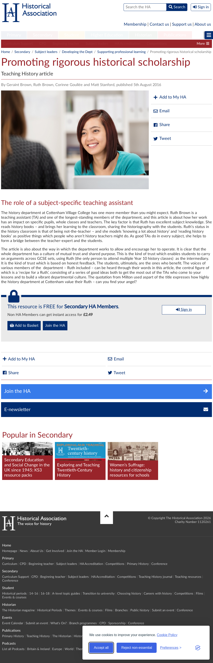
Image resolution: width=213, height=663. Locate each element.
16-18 (45, 593)
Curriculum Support (18, 43)
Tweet (162, 138)
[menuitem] (14, 35)
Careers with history (158, 593)
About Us (36, 551)
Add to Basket (24, 325)
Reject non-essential (136, 647)
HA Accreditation (127, 43)
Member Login (95, 551)
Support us (182, 24)
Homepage (9, 551)
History (79, 636)
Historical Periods (49, 610)
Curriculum (9, 564)
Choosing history (129, 593)
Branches (121, 610)
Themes (70, 610)
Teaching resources (188, 576)
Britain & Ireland (38, 649)
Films (199, 593)
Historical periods (14, 593)
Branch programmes (83, 623)
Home (5, 52)
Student (71, 35)
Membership (135, 24)
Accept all (101, 647)
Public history (139, 610)
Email (161, 111)
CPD (42, 43)
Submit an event (163, 610)
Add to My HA (169, 97)
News (24, 551)
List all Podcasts (13, 649)
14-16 (33, 593)
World (69, 649)
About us (203, 24)
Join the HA (55, 326)
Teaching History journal (155, 576)
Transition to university (99, 593)
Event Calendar (12, 623)
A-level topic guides (66, 593)
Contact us (159, 24)
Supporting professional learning (121, 52)
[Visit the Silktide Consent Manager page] (198, 648)
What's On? (58, 623)
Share (161, 125)
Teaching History (38, 636)
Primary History (138, 564)
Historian (143, 35)
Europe (57, 649)
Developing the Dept (77, 52)
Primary (14, 35)
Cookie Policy (167, 635)
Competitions (157, 43)
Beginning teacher (66, 43)
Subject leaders (97, 43)
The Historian (61, 636)
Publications (175, 35)
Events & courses (14, 597)
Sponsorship (116, 623)
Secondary (42, 35)
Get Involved (55, 551)
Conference (159, 564)
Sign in (184, 309)
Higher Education (107, 35)
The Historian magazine (18, 610)
